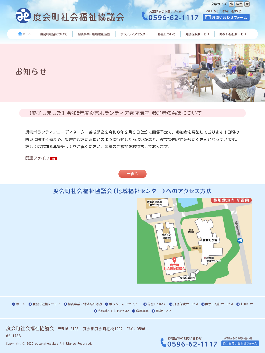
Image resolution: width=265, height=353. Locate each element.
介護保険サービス (185, 304)
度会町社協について (47, 304)
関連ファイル (37, 158)
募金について (156, 304)
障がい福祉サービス (219, 304)
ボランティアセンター (124, 304)
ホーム (20, 304)
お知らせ (246, 304)
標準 (239, 4)
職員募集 (142, 311)
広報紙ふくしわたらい (113, 311)
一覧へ (132, 174)
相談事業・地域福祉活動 (85, 304)
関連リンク (163, 311)
